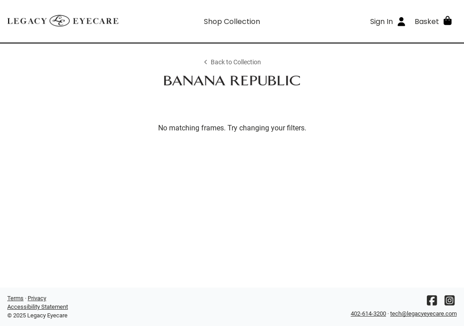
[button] (434, 21)
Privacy (37, 298)
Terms (15, 298)
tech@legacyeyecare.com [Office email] (423, 313)
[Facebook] (432, 302)
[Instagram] (449, 302)
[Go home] (63, 21)
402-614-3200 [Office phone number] (368, 313)
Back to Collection (232, 62)
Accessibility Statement (37, 306)
